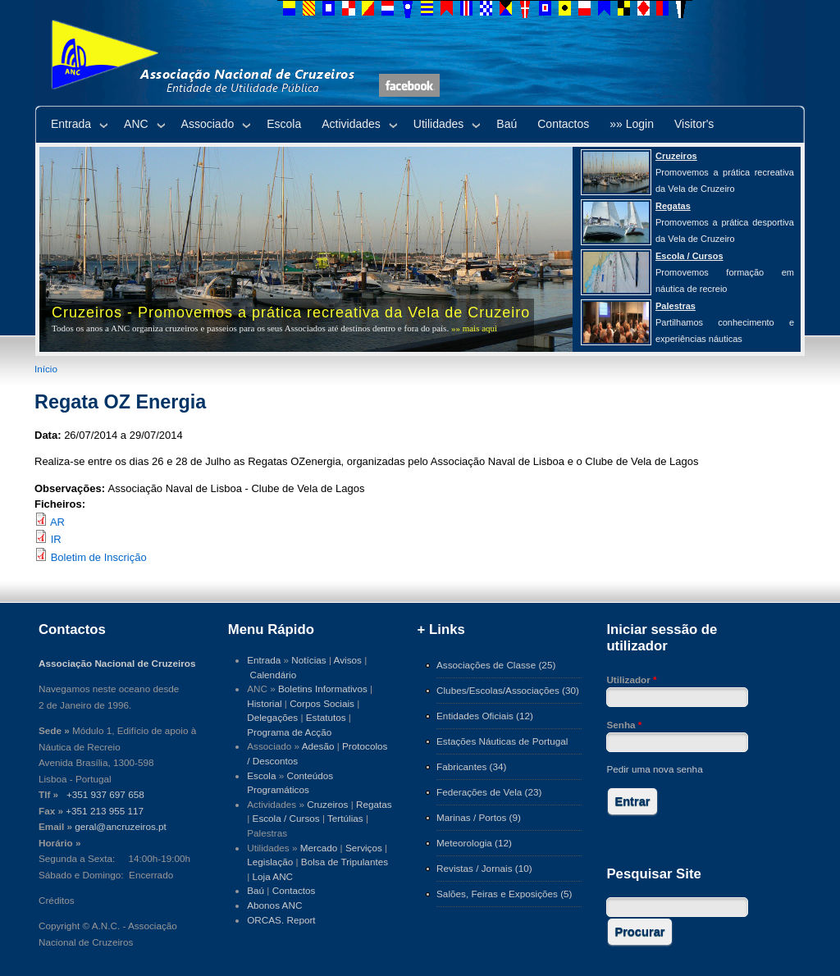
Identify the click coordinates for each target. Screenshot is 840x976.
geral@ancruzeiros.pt (121, 826)
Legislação (270, 861)
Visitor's (694, 123)
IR (56, 539)
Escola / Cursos (286, 818)
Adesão (318, 746)
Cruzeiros (327, 804)
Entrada (71, 123)
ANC (136, 123)
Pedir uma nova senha (654, 769)
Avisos (348, 659)
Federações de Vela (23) (488, 792)
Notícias (308, 659)
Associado (208, 123)
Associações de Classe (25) (495, 664)
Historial (264, 703)
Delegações (272, 717)
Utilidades (438, 123)
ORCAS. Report (281, 919)
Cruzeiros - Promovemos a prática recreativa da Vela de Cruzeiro (291, 312)
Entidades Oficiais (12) (484, 715)
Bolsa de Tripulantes (344, 861)
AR (57, 522)
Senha (623, 724)
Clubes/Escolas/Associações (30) (507, 690)
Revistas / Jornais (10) (484, 868)
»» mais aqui (474, 328)
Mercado (319, 847)
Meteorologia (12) (474, 842)
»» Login (631, 123)
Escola (284, 123)
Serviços (363, 847)
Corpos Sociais (322, 703)
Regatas (374, 804)
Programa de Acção (289, 732)
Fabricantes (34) (471, 766)
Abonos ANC (274, 905)
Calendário (273, 674)
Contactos (563, 123)
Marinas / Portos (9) (478, 817)
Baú (506, 123)
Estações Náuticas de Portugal (502, 741)
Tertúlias (345, 818)
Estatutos (326, 717)
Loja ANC (273, 876)
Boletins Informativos (323, 688)
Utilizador (631, 679)
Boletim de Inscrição (99, 557)
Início (45, 368)
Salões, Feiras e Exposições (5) (504, 893)
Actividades (351, 123)
